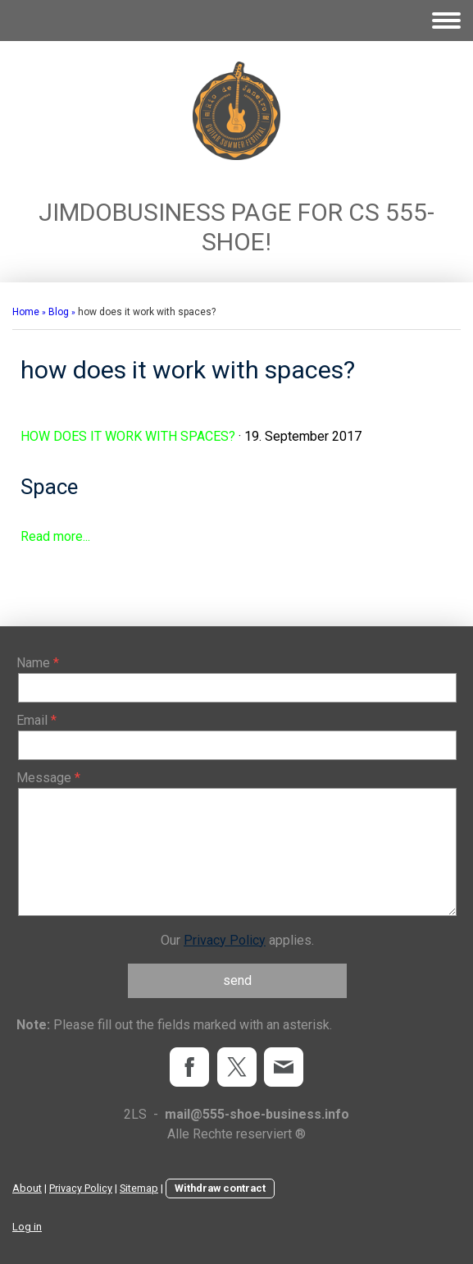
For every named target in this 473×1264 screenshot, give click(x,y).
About (27, 1188)
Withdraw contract (220, 1188)
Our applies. (237, 940)
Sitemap (139, 1188)
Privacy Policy (225, 940)
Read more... (55, 536)
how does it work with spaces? (127, 436)
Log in (27, 1226)
